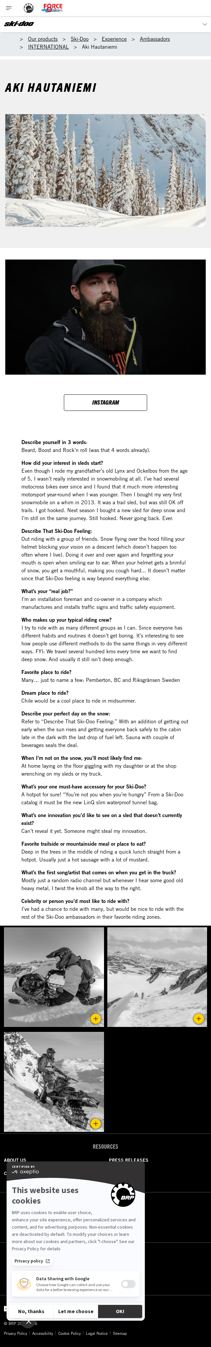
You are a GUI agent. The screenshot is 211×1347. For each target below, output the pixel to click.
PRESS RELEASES (128, 1160)
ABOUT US (15, 1160)
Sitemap (120, 1333)
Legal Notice (97, 1333)
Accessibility (42, 1333)
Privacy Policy (15, 1333)
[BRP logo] (29, 8)
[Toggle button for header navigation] (9, 8)
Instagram (105, 402)
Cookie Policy (69, 1333)
